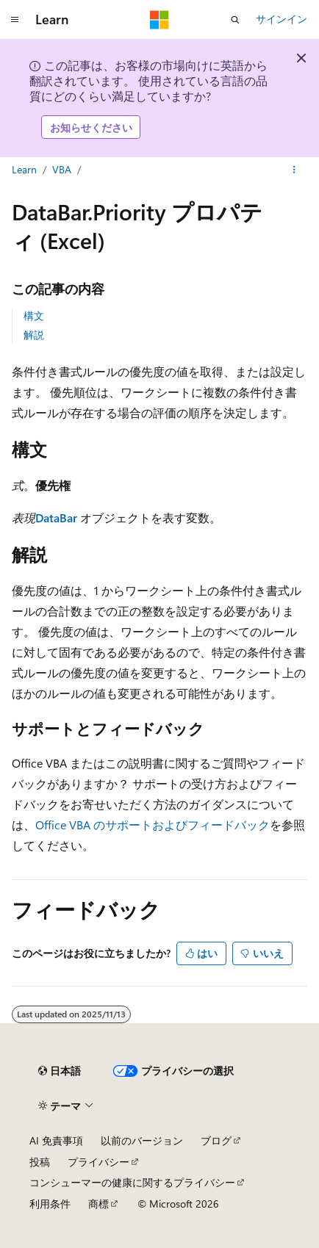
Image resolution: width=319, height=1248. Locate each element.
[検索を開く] (235, 20)
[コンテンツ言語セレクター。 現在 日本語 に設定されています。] (59, 1071)
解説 (34, 335)
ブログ (216, 1140)
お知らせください (91, 127)
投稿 (39, 1162)
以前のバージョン (142, 1140)
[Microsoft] (159, 19)
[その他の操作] (294, 170)
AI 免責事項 (56, 1140)
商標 (98, 1204)
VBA (61, 169)
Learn (24, 169)
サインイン (281, 19)
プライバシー (98, 1162)
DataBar (56, 517)
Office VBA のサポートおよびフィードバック (152, 824)
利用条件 (50, 1204)
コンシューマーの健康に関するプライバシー (132, 1182)
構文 (34, 315)
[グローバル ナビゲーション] (14, 20)
